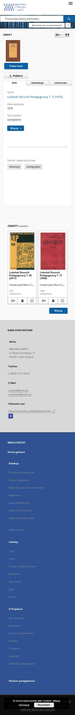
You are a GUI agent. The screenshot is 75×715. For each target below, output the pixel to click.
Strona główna (16, 452)
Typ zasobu (15, 581)
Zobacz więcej (17, 529)
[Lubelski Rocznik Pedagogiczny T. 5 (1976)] (13, 51)
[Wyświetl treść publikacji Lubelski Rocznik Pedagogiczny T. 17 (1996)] (53, 300)
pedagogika (33, 166)
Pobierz (15, 75)
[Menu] (70, 3)
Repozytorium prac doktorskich (26, 487)
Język (12, 589)
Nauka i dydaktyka (19, 480)
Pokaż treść (16, 66)
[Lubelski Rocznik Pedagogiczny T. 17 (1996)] (53, 251)
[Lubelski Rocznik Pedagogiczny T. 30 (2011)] (22, 251)
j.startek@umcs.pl (18, 390)
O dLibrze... (15, 648)
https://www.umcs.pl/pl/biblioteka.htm (32, 411)
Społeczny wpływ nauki (22, 518)
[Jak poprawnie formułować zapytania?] (68, 25)
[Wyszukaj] (69, 18)
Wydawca (14, 574)
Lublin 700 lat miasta (20, 510)
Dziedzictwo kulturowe (21, 472)
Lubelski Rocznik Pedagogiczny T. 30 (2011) (20, 275)
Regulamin (15, 625)
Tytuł (11, 551)
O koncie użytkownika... (22, 633)
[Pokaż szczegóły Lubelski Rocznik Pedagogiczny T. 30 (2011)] (31, 300)
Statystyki (14, 656)
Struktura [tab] (60, 83)
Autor (12, 558)
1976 (10, 108)
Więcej (58, 310)
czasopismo (14, 119)
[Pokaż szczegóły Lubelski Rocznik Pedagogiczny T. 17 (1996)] (62, 300)
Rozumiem (44, 705)
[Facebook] (10, 416)
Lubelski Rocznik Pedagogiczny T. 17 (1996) (51, 275)
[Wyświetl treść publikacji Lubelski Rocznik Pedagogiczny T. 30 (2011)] (22, 300)
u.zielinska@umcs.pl (19, 394)
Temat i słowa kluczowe (22, 566)
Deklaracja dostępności (22, 663)
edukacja (14, 166)
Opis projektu (16, 618)
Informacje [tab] (37, 83)
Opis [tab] (14, 83)
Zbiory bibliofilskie (19, 503)
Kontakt (13, 641)
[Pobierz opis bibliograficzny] (12, 300)
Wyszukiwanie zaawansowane (47, 25)
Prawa (12, 596)
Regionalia (15, 495)
